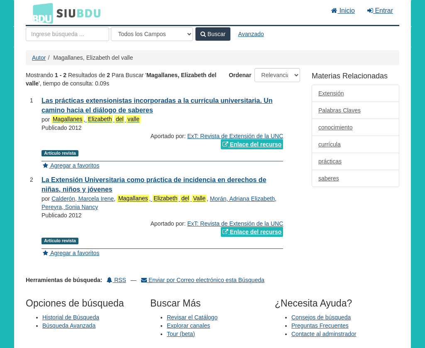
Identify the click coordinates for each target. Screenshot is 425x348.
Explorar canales (188, 325)
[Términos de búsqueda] (67, 34)
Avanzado (251, 34)
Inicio (343, 10)
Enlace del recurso (251, 144)
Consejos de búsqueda (321, 317)
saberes (328, 178)
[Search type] (152, 34)
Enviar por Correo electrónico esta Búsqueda (202, 280)
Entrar (380, 10)
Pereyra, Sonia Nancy (70, 207)
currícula (329, 144)
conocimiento (335, 127)
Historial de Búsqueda (70, 317)
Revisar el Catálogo (192, 317)
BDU (40, 12)
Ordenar (240, 75)
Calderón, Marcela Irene (82, 198)
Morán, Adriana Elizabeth (242, 198)
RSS (116, 280)
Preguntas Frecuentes (320, 325)
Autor (39, 57)
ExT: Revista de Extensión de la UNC (235, 136)
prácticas (330, 161)
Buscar (212, 34)
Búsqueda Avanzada (68, 325)
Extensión (331, 93)
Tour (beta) (181, 334)
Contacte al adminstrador (323, 334)
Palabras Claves (339, 110)
